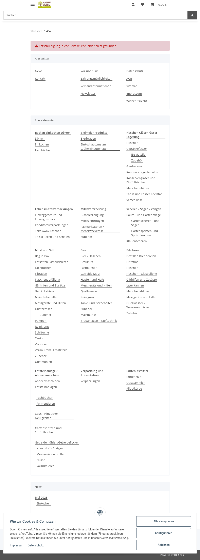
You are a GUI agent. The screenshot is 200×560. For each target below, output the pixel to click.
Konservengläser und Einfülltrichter (140, 180)
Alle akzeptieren (163, 521)
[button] (133, 4)
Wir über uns (89, 71)
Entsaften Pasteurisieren (51, 262)
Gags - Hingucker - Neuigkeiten (47, 416)
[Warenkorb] (158, 4)
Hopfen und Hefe (92, 279)
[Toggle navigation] (33, 2)
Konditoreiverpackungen (51, 225)
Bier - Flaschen (91, 256)
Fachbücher (43, 150)
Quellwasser (89, 291)
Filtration (41, 274)
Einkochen (42, 144)
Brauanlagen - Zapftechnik (99, 321)
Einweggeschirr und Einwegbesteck (48, 217)
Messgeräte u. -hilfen (51, 454)
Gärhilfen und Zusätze (50, 285)
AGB (129, 78)
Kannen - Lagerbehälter (142, 172)
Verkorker (41, 344)
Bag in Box (42, 256)
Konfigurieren (163, 533)
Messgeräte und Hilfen (50, 303)
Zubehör (137, 160)
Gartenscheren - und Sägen (145, 223)
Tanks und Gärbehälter (96, 303)
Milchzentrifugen (92, 221)
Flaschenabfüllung (47, 279)
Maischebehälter (137, 188)
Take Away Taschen (48, 231)
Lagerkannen (135, 285)
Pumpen (40, 321)
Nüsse (41, 460)
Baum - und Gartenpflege (143, 215)
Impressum (134, 93)
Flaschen (132, 143)
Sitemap (132, 86)
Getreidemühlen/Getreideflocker (57, 442)
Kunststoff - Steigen (50, 448)
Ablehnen (163, 544)
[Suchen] (95, 15)
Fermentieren (46, 403)
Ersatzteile (138, 154)
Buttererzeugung (92, 215)
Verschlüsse (134, 200)
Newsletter (88, 93)
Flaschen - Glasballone (141, 274)
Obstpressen (43, 309)
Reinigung (42, 326)
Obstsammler (135, 383)
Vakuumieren (46, 466)
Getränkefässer (136, 149)
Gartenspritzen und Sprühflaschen (144, 233)
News (38, 71)
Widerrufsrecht (136, 101)
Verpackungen (90, 381)
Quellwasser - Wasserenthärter (137, 305)
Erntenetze (133, 377)
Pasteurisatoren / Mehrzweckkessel (92, 229)
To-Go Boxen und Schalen (52, 237)
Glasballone (134, 166)
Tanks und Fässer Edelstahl (144, 194)
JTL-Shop (179, 555)
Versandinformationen (96, 86)
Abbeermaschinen (47, 381)
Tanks (39, 338)
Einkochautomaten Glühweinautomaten (94, 146)
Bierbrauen (88, 138)
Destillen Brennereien (141, 256)
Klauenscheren (136, 241)
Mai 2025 (41, 497)
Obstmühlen (43, 362)
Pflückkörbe (134, 388)
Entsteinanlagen (46, 387)
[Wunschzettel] (142, 4)
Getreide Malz (90, 274)
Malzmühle (88, 315)
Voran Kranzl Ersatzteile (51, 350)
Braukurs (87, 262)
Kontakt (40, 78)
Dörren (39, 138)
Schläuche (42, 332)
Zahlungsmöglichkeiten (96, 78)
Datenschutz (134, 71)
